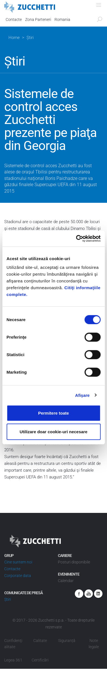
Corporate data (17, 575)
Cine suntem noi (18, 562)
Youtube (88, 593)
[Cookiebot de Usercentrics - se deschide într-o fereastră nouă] (76, 238)
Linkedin (98, 593)
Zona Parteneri (38, 19)
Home (14, 37)
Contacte (14, 19)
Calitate (40, 640)
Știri (7, 599)
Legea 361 (13, 660)
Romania (62, 19)
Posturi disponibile (74, 562)
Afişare (82, 395)
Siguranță (66, 640)
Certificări (40, 660)
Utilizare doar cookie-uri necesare (53, 431)
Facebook (79, 593)
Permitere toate (53, 413)
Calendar (66, 580)
